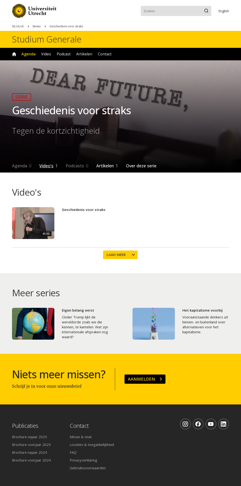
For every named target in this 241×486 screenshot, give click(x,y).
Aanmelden (141, 379)
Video (46, 54)
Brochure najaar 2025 (29, 436)
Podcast (64, 54)
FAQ (73, 452)
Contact (105, 54)
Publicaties (25, 425)
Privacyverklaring (83, 460)
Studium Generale (46, 39)
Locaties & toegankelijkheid (92, 444)
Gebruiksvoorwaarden (88, 467)
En (223, 11)
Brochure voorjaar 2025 (31, 444)
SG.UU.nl (18, 26)
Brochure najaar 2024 (29, 452)
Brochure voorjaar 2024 (31, 460)
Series (36, 26)
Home (14, 54)
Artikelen (84, 54)
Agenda (28, 54)
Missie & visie (81, 436)
